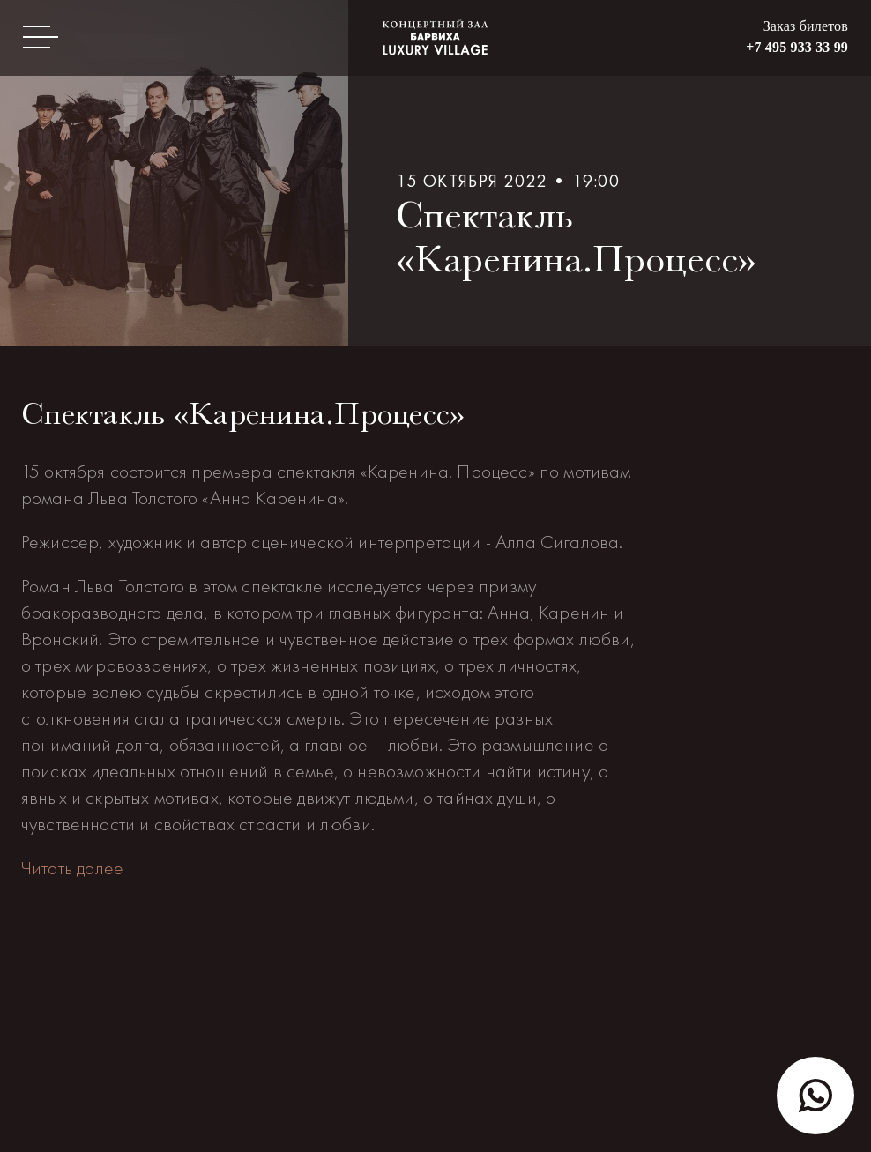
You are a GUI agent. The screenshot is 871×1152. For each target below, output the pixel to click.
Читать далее (72, 868)
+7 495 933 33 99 (797, 47)
